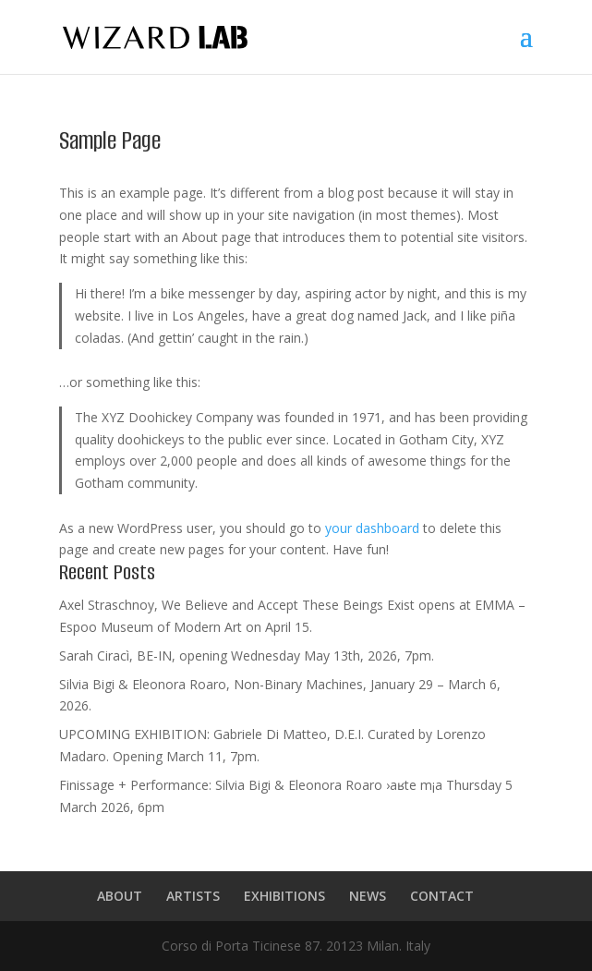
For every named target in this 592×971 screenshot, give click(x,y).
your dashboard (372, 528)
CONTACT (442, 895)
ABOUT (119, 895)
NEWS (367, 895)
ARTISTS (193, 895)
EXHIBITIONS (284, 895)
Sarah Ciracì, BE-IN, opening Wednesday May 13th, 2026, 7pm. (246, 655)
